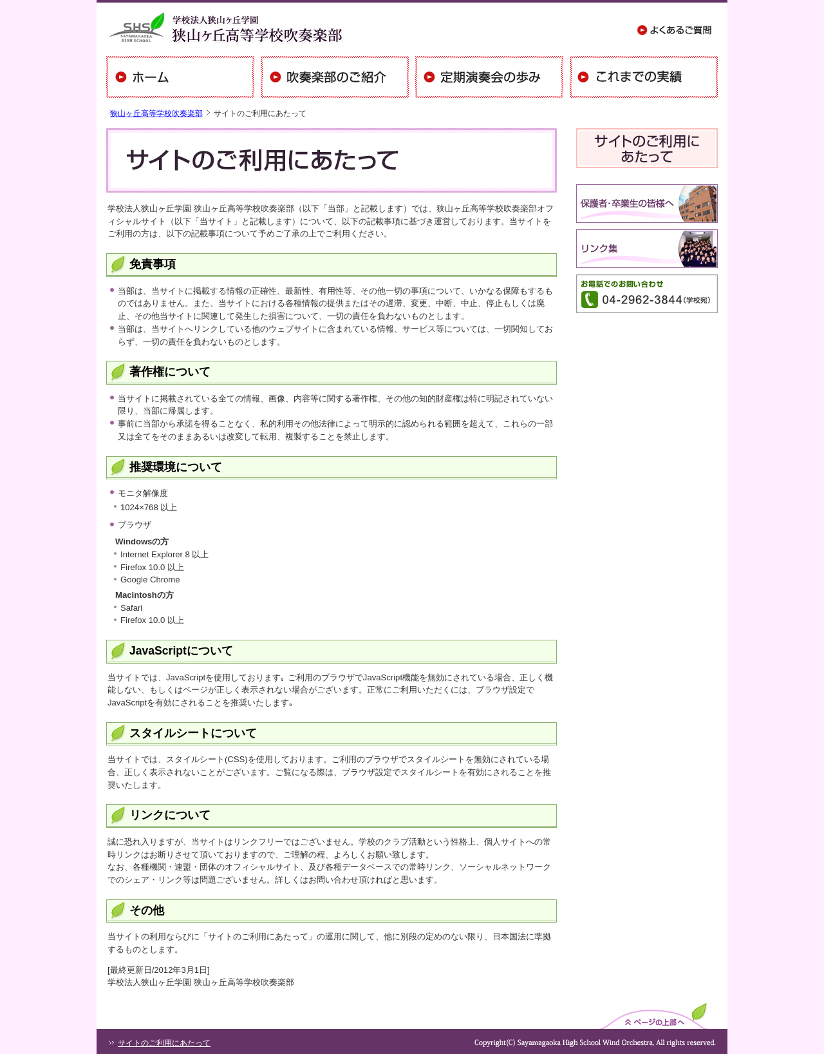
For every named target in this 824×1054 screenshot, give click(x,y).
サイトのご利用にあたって (164, 1043)
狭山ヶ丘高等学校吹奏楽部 (156, 113)
